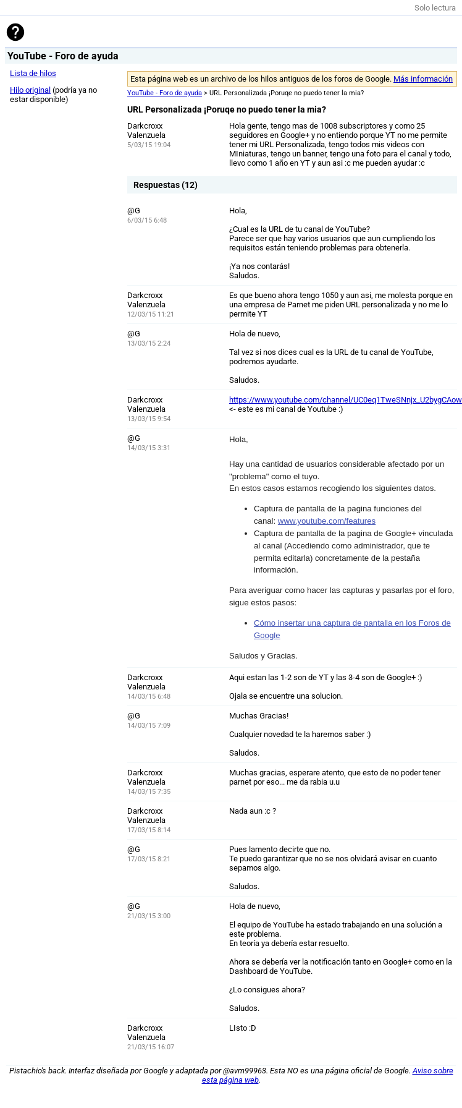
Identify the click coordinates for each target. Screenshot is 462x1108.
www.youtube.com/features (327, 521)
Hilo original (30, 90)
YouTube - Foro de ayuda (164, 93)
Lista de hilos (33, 73)
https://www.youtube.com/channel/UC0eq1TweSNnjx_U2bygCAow (345, 399)
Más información (423, 78)
